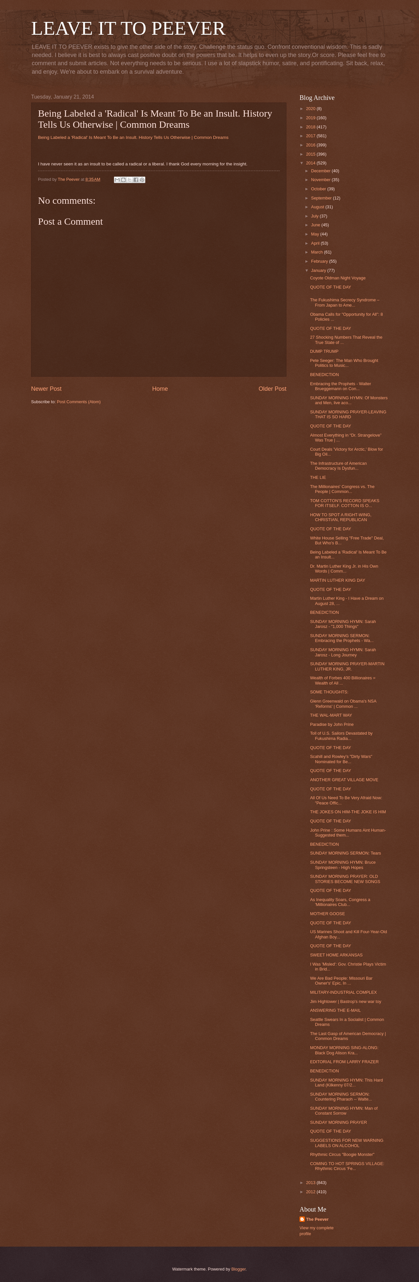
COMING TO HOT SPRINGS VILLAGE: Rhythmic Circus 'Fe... (347, 1166)
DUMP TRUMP (324, 351)
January (319, 270)
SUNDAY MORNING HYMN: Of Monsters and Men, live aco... (349, 400)
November (321, 179)
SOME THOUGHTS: (329, 691)
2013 (311, 1182)
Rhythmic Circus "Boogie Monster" (342, 1154)
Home (160, 389)
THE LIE (318, 477)
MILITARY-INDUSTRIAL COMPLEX (343, 992)
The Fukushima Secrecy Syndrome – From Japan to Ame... (344, 302)
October (319, 188)
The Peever (317, 1219)
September (322, 198)
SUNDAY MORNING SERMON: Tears (345, 853)
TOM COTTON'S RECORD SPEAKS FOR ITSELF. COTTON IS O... (344, 503)
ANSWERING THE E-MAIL (335, 1010)
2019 (311, 117)
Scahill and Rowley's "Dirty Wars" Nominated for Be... (341, 759)
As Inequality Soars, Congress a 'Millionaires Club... (340, 902)
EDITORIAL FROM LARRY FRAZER (344, 1061)
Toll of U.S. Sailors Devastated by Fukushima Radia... (341, 736)
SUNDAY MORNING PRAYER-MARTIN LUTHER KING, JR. (347, 666)
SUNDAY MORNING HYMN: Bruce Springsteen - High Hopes (343, 865)
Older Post (272, 389)
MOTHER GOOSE (327, 913)
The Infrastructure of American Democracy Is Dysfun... (338, 466)
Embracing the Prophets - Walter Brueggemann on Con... (340, 386)
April (315, 243)
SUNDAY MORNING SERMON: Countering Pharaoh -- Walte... (341, 1097)
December (321, 170)
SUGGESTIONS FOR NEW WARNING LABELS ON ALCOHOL (346, 1143)
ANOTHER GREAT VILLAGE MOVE (344, 779)
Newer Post (46, 389)
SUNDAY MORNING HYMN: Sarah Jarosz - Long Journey (343, 652)
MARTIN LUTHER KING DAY (337, 580)
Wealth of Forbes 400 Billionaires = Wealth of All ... (342, 680)
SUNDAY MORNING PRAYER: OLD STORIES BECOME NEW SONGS (345, 879)
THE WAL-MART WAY (331, 715)
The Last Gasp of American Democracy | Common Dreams (348, 1036)
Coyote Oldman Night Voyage (338, 277)
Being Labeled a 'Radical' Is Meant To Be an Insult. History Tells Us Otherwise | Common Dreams (133, 137)
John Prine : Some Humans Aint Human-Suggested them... (348, 833)
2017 (311, 135)
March (317, 252)
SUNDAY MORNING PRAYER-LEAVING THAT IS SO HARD (348, 414)
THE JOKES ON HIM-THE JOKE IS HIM (348, 811)
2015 (311, 154)
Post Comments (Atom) (79, 401)
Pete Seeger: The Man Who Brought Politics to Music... (344, 363)
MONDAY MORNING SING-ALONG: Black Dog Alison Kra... (344, 1050)
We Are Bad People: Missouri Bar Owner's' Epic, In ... (341, 981)
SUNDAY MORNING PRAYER (338, 1122)
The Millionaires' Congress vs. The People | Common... (342, 489)
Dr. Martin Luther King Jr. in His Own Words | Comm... (344, 569)
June (316, 224)
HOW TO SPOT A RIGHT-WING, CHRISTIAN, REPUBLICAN (340, 517)
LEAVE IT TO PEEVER (128, 28)
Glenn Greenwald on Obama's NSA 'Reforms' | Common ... (343, 703)
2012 (311, 1191)
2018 (311, 126)
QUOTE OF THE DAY (330, 287)
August (318, 206)
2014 (311, 162)
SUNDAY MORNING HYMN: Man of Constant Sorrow (343, 1111)
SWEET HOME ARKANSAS (336, 954)
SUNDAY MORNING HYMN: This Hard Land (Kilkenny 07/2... (346, 1082)
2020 (311, 108)
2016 (311, 144)
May (315, 234)
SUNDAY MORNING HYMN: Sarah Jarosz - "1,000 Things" (343, 624)
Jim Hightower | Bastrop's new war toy (345, 1001)
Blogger (238, 1269)
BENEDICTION (324, 374)
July (315, 216)
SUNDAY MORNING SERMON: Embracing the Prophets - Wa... (341, 638)
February (320, 261)
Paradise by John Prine (332, 724)
